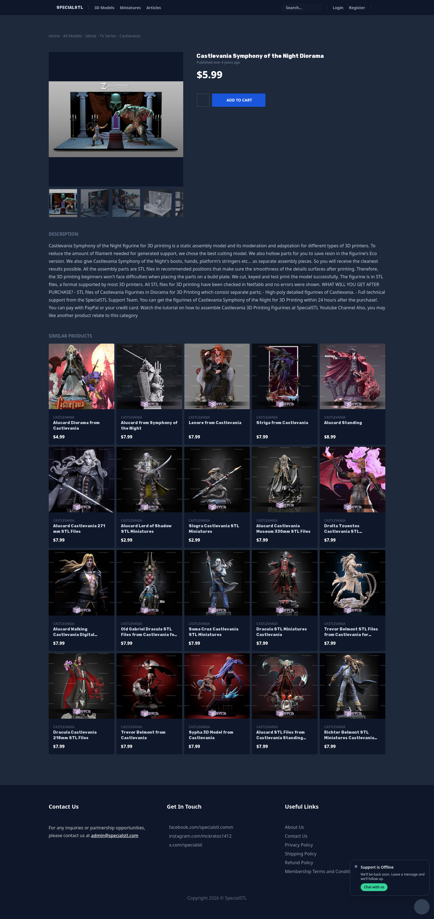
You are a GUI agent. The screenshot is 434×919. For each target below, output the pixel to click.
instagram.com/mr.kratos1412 (200, 836)
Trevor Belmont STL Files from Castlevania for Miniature (351, 632)
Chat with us (374, 887)
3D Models (104, 7)
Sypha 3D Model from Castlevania (211, 735)
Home (54, 35)
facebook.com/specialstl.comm (201, 827)
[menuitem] (63, 203)
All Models (72, 35)
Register (357, 7)
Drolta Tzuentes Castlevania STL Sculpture (342, 529)
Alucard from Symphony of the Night (149, 425)
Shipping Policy (300, 854)
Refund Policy (299, 863)
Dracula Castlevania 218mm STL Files (75, 735)
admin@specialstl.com (114, 835)
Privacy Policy (299, 845)
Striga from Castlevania (282, 422)
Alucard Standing (343, 422)
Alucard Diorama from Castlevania (76, 425)
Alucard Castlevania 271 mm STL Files (79, 529)
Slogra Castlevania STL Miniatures (214, 529)
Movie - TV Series (101, 35)
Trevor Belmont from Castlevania (143, 735)
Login (338, 7)
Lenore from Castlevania (215, 422)
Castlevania (130, 35)
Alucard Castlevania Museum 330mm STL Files (283, 529)
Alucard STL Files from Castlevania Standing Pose (280, 735)
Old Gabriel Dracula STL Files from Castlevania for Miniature (148, 632)
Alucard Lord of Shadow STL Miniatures (146, 529)
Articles (153, 7)
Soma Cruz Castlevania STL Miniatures (213, 632)
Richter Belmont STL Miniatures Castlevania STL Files (349, 735)
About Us (294, 827)
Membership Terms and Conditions (321, 871)
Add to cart (239, 100)
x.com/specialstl (185, 845)
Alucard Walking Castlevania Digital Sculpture (73, 632)
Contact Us (296, 836)
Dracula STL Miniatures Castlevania (281, 632)
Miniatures (130, 7)
